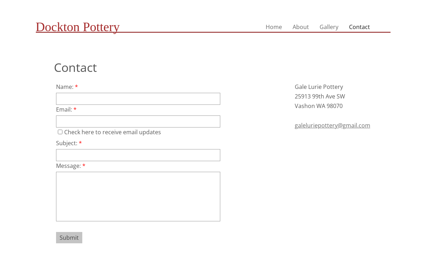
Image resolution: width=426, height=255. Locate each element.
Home (274, 27)
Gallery (329, 27)
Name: (67, 87)
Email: (66, 109)
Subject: (69, 143)
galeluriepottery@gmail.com (332, 125)
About (301, 27)
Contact (359, 27)
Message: (70, 166)
